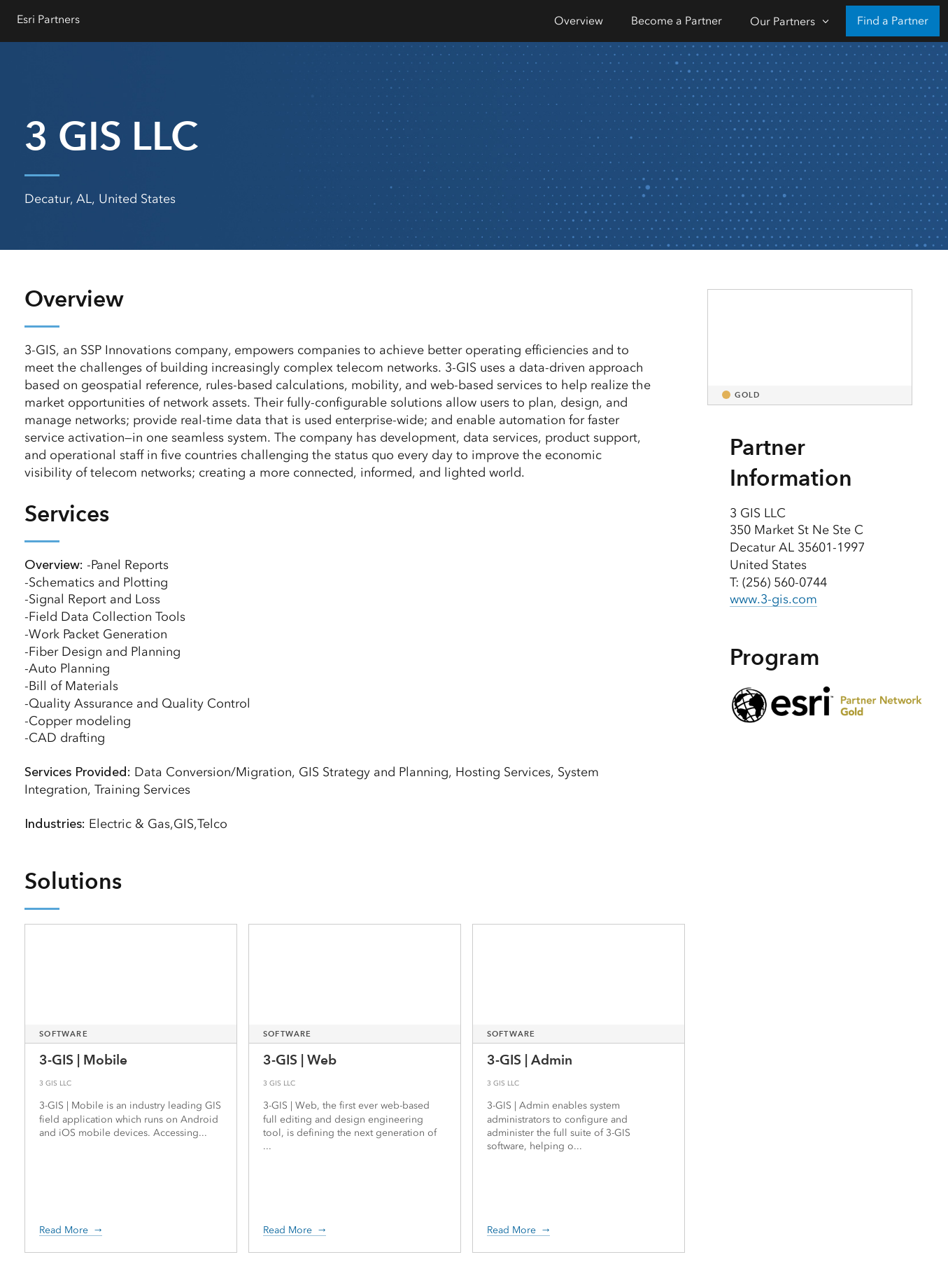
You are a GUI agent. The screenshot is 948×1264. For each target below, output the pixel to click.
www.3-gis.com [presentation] (773, 599)
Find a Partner (892, 20)
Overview (578, 20)
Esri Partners (48, 19)
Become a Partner (676, 20)
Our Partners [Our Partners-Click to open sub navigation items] (782, 21)
